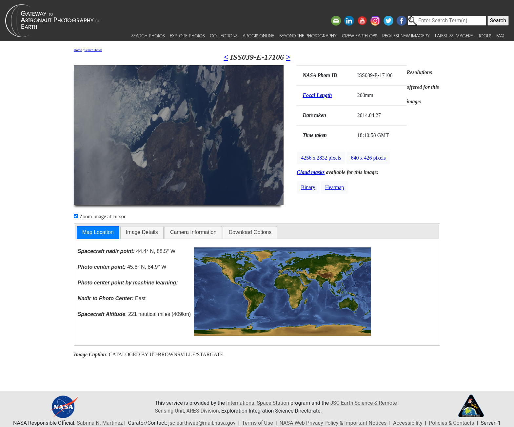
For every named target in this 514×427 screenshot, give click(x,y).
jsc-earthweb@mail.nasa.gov (202, 423)
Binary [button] (308, 187)
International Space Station (257, 403)
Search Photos (148, 35)
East (112, 298)
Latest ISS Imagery (454, 35)
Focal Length (317, 95)
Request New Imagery (406, 35)
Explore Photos (187, 35)
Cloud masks (311, 172)
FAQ (500, 35)
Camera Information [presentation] (193, 232)
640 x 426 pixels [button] (368, 158)
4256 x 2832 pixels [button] (321, 158)
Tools (485, 35)
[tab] (98, 232)
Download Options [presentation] (249, 232)
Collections (223, 35)
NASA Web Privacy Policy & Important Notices (333, 423)
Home (78, 50)
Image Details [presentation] (142, 232)
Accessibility (408, 423)
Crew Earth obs (359, 35)
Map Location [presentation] (98, 232)
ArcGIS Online (258, 35)
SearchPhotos (93, 50)
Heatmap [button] (334, 187)
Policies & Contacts (451, 423)
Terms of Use (257, 423)
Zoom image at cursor (100, 216)
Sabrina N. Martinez (100, 423)
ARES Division (203, 411)
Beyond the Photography (308, 35)
